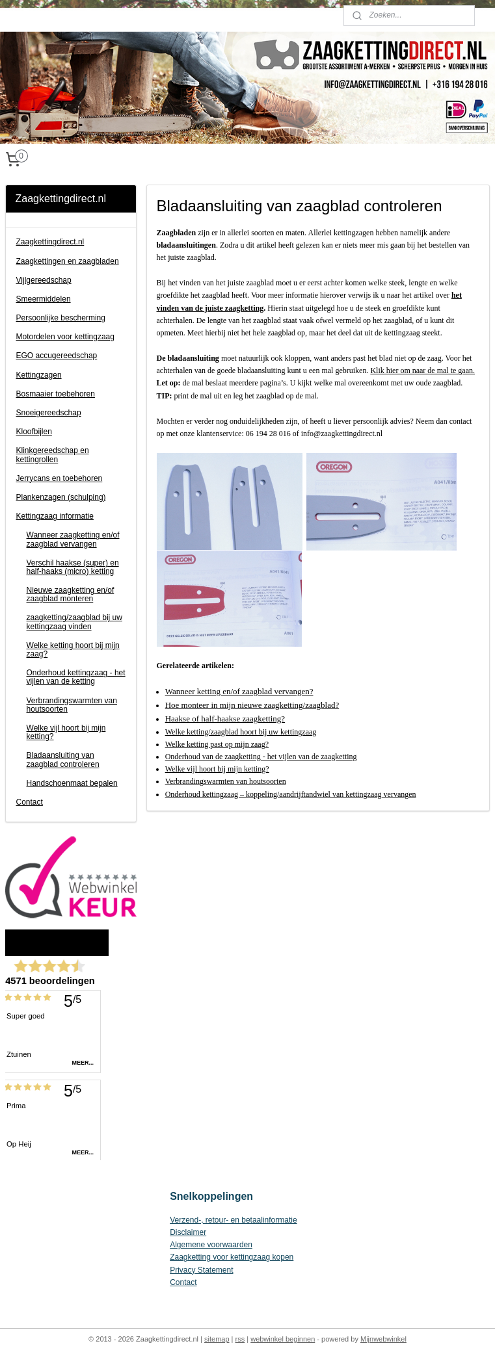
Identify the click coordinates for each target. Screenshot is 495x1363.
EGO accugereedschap (57, 355)
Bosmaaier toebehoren (55, 393)
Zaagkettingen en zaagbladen (67, 261)
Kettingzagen (39, 375)
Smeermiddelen (43, 299)
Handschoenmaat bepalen (72, 783)
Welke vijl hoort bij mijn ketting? (66, 732)
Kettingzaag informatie (55, 516)
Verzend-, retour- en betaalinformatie (233, 1220)
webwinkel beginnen (282, 1339)
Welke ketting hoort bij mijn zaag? (73, 649)
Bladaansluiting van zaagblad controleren (63, 759)
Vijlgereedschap (44, 280)
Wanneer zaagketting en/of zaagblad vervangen (73, 539)
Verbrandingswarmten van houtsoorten (72, 705)
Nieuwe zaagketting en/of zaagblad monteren (70, 594)
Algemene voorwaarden (211, 1244)
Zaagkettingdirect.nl (50, 241)
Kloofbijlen (34, 431)
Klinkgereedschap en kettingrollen (52, 454)
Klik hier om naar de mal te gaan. (423, 370)
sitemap (217, 1339)
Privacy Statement (201, 1270)
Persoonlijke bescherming (60, 317)
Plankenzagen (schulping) (61, 497)
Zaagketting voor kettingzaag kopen (231, 1257)
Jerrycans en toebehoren (59, 478)
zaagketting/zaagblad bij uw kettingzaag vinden (74, 621)
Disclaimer (188, 1232)
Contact (29, 802)
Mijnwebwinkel (383, 1339)
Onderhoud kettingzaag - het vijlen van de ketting (76, 677)
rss (240, 1339)
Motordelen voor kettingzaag (65, 336)
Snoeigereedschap (48, 412)
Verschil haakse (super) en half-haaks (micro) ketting (73, 567)
